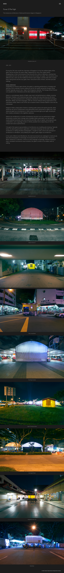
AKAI (5, 4)
